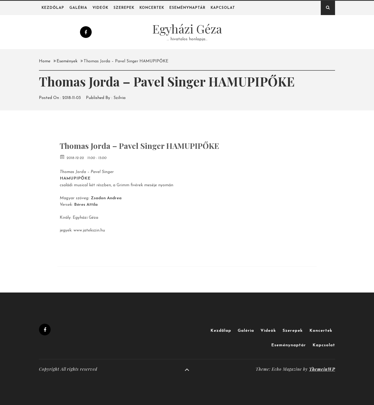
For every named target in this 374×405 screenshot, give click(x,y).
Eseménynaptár (187, 8)
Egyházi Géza (187, 29)
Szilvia (119, 98)
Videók (100, 8)
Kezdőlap (53, 8)
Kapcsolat (223, 8)
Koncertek (151, 8)
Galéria (78, 8)
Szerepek (123, 8)
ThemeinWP (322, 369)
